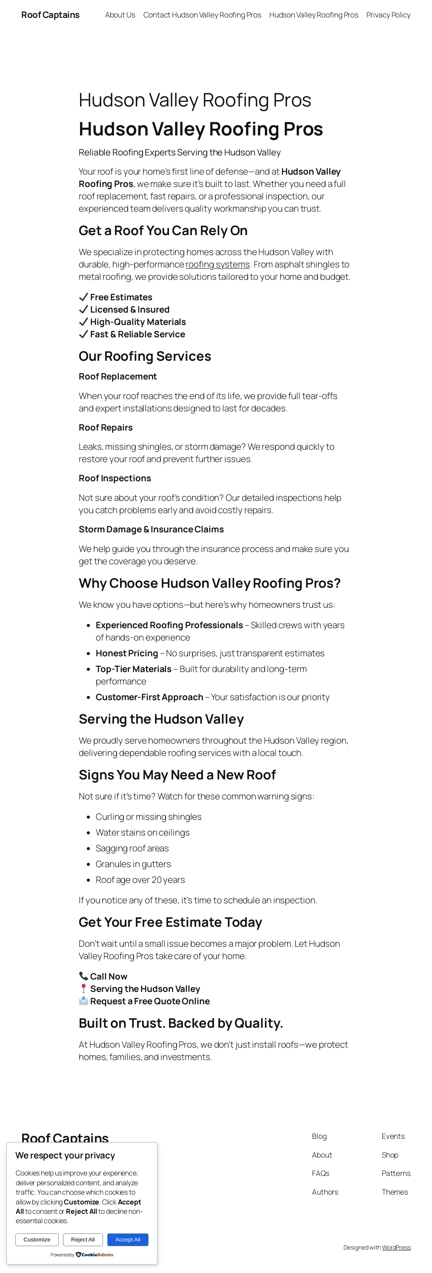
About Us (120, 14)
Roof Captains (50, 14)
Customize (36, 1239)
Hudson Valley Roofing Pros (313, 14)
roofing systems (218, 264)
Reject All (83, 1239)
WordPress (396, 1247)
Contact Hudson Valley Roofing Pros (202, 14)
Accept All (127, 1239)
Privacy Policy (388, 14)
